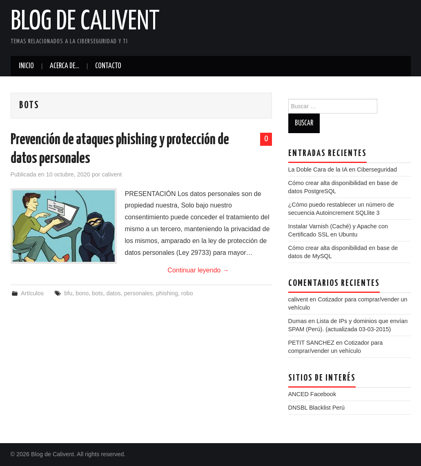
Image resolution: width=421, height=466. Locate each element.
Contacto (108, 66)
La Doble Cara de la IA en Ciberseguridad (342, 169)
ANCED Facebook (312, 394)
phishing (167, 293)
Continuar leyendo (198, 270)
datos (113, 293)
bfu (68, 293)
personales (138, 293)
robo (187, 293)
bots (97, 293)
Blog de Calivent (85, 22)
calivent (112, 174)
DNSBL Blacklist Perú (316, 407)
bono (82, 293)
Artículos (32, 293)
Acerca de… (64, 66)
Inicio (26, 66)
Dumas (297, 321)
